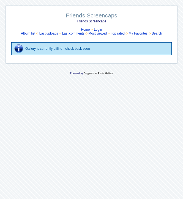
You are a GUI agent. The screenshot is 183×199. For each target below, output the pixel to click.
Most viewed (98, 33)
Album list (28, 33)
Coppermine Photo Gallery (98, 73)
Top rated (118, 33)
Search (157, 33)
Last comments (73, 33)
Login (98, 30)
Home (85, 30)
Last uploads (48, 33)
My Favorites (138, 33)
